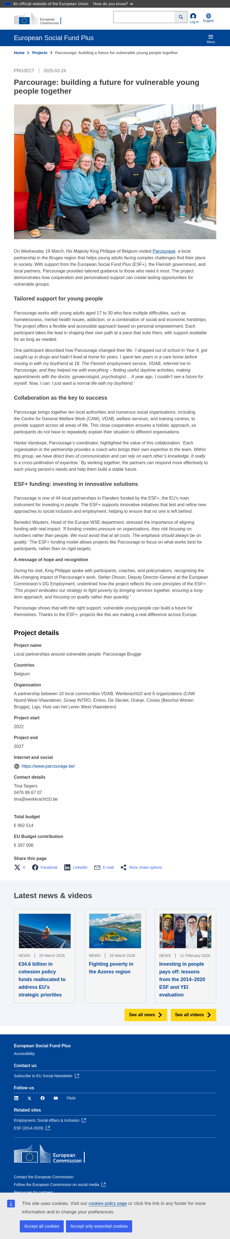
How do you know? (113, 3)
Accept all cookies (41, 1226)
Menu (211, 39)
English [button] (208, 18)
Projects (39, 53)
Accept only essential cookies (99, 1226)
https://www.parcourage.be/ (48, 766)
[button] (21, 867)
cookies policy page (107, 1203)
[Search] (180, 17)
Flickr (71, 1098)
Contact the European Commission (44, 1177)
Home (19, 53)
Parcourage (164, 251)
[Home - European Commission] (40, 18)
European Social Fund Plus (42, 1045)
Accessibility (24, 1053)
